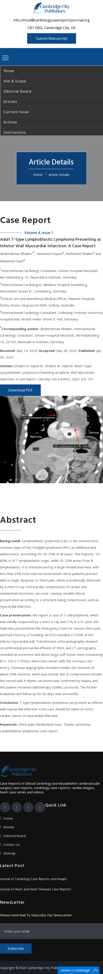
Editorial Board (14, 836)
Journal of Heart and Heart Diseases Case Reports (35, 889)
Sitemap (9, 853)
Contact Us (11, 844)
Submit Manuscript (51, 38)
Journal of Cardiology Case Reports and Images (33, 879)
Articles (8, 827)
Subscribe (16, 948)
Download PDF (20, 390)
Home (38, 174)
